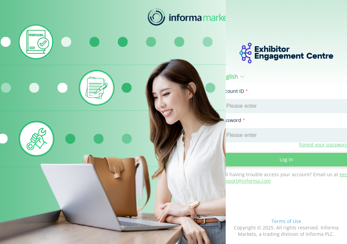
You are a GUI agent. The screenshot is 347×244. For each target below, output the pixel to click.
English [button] (232, 76)
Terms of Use (286, 221)
